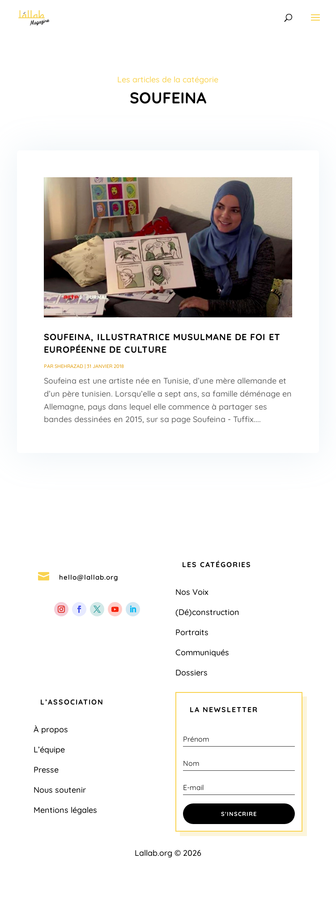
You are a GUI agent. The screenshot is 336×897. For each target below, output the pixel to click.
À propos (51, 729)
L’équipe (49, 749)
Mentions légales (65, 810)
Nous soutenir (60, 790)
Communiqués (202, 652)
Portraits (191, 632)
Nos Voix (191, 592)
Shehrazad (69, 366)
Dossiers (191, 672)
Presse (46, 770)
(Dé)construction (207, 612)
